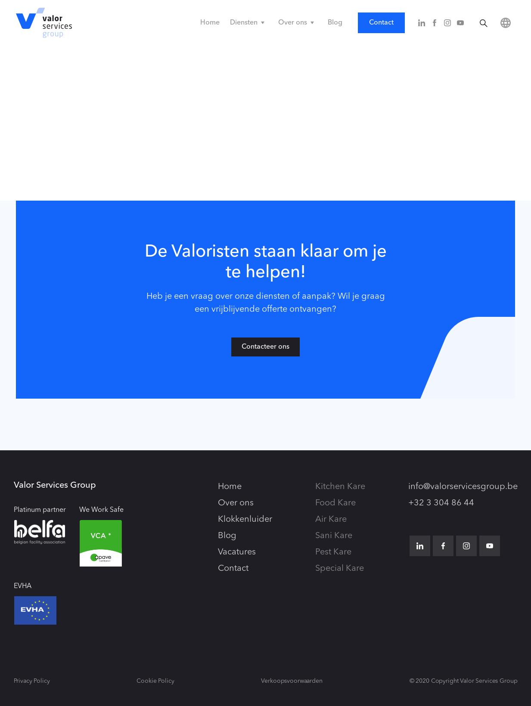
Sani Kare (333, 536)
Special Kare (339, 568)
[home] (44, 23)
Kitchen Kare (340, 487)
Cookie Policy (155, 681)
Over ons (236, 503)
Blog (335, 22)
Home (210, 22)
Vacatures (237, 552)
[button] (249, 22)
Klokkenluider (245, 519)
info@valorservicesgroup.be (463, 487)
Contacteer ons (265, 347)
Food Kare (335, 503)
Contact (381, 22)
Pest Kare (333, 552)
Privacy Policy (32, 681)
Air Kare (331, 519)
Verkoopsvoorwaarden (291, 681)
